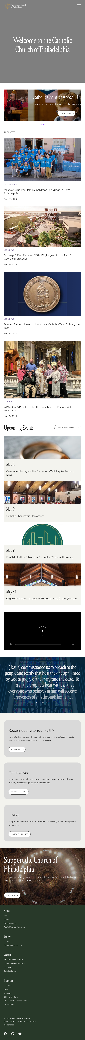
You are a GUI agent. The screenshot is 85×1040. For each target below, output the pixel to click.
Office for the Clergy (11, 997)
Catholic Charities (10, 971)
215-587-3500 (9, 1025)
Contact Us (8, 985)
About (6, 916)
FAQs (6, 989)
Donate (6, 941)
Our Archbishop (10, 923)
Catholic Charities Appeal (13, 945)
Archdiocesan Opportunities (14, 960)
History (6, 919)
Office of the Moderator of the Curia (16, 1001)
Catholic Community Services (14, 963)
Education (7, 967)
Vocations (7, 993)
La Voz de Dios (9, 1004)
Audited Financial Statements (14, 927)
